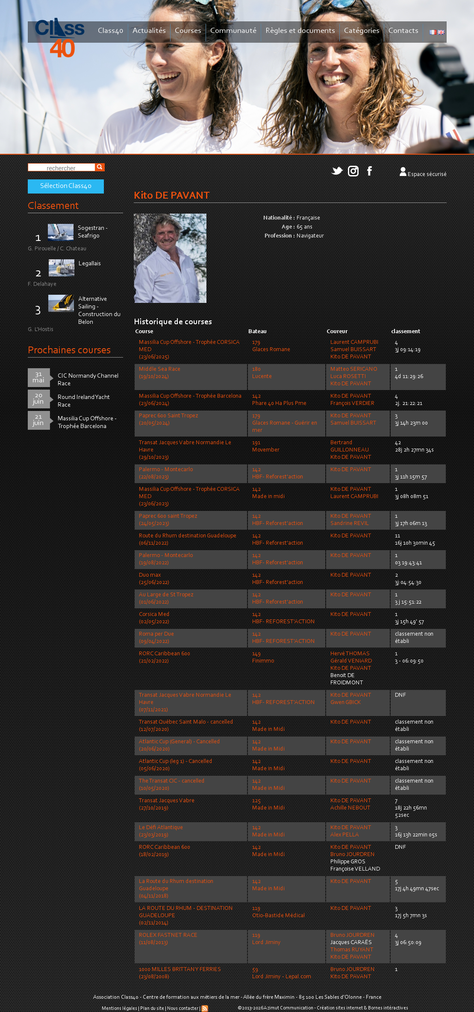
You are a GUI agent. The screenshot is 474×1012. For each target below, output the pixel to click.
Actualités (149, 31)
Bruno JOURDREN (352, 855)
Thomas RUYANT (352, 950)
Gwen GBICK (345, 703)
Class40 (111, 31)
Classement (53, 206)
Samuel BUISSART (353, 350)
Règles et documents (300, 31)
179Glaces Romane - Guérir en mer (284, 423)
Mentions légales (119, 1008)
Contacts (403, 31)
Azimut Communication (288, 1008)
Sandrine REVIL (349, 524)
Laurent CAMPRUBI (354, 343)
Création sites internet (340, 1008)
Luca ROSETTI (348, 377)
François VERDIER (352, 404)
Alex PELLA (344, 835)
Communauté (233, 31)
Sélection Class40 (65, 186)
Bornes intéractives (388, 1008)
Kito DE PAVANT (350, 357)
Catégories (362, 31)
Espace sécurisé (427, 175)
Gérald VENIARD (351, 661)
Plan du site (152, 1008)
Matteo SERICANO (353, 370)
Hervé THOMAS (350, 654)
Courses (188, 31)
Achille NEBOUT (350, 808)
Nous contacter (182, 1008)
